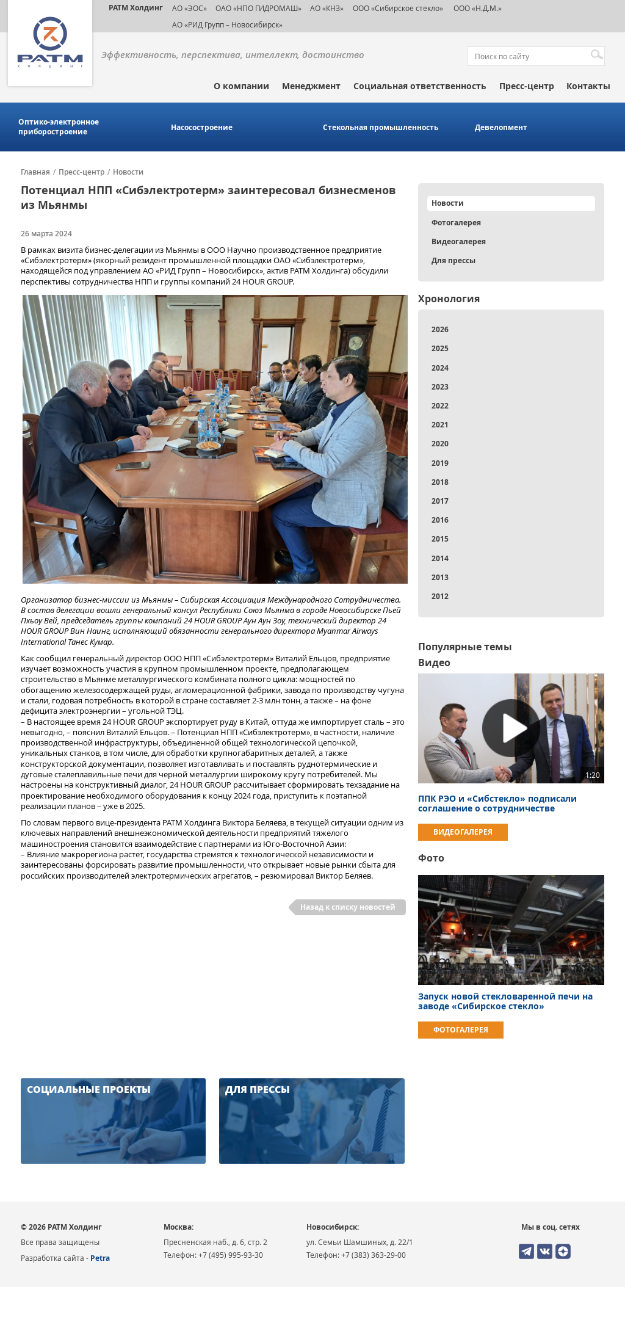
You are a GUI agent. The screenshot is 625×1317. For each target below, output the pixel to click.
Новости (128, 172)
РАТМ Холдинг (136, 7)
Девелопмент (501, 127)
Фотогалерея (456, 222)
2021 (440, 424)
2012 (440, 596)
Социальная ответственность (419, 86)
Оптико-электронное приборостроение (58, 127)
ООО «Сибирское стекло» (398, 8)
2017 (440, 501)
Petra (100, 1258)
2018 (440, 482)
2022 (440, 406)
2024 (440, 368)
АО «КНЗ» (327, 8)
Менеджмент (311, 86)
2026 (440, 329)
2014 (440, 558)
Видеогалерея (459, 241)
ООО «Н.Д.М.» (477, 8)
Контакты (588, 86)
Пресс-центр (526, 86)
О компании (241, 86)
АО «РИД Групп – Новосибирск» (227, 24)
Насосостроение (202, 127)
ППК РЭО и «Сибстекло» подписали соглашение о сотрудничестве (497, 803)
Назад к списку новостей (348, 907)
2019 (440, 463)
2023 (440, 387)
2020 (440, 443)
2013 (440, 577)
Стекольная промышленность (380, 127)
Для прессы (453, 260)
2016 (440, 520)
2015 (440, 539)
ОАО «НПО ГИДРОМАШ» (258, 8)
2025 (440, 348)
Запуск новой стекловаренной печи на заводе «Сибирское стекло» (505, 1001)
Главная (35, 172)
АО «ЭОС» (189, 8)
